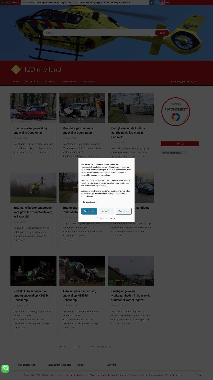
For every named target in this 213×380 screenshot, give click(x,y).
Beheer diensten (89, 202)
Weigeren (106, 211)
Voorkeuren (123, 211)
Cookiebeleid (102, 218)
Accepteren (89, 211)
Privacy (112, 218)
